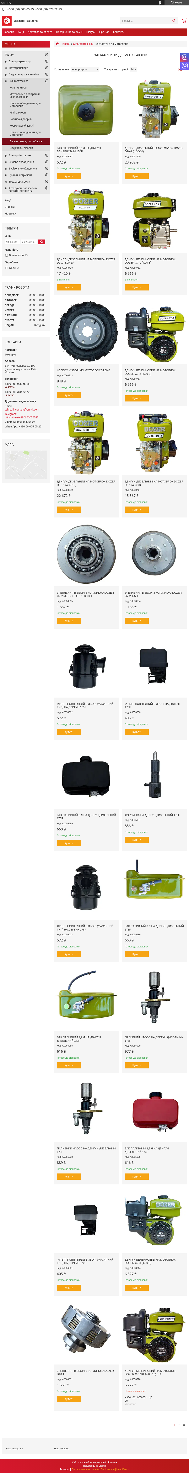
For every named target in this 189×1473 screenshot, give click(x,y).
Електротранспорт (20, 61)
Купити (69, 176)
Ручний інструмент (20, 175)
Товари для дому (19, 181)
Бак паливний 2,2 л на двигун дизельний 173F (79, 1039)
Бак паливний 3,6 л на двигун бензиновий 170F (79, 150)
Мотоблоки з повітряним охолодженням (25, 95)
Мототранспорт (18, 67)
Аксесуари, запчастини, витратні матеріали (23, 189)
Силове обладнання (21, 162)
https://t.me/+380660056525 (22, 417)
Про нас (104, 31)
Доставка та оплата (40, 31)
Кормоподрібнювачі (22, 125)
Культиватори (18, 87)
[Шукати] (174, 20)
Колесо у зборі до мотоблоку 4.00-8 (83, 370)
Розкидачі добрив (21, 119)
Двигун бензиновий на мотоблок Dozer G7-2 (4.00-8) (150, 372)
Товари (65, 43)
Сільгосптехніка (83, 43)
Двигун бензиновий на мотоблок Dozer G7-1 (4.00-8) (150, 261)
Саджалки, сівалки (21, 147)
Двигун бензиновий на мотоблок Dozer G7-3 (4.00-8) (150, 1261)
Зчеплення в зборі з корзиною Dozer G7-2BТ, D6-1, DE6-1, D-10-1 (85, 594)
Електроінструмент (21, 155)
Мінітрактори (18, 112)
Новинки (10, 213)
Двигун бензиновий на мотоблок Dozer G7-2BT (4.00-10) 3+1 (150, 1372)
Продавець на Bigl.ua (94, 1466)
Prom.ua (112, 1462)
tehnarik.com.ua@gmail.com (22, 409)
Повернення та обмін (69, 31)
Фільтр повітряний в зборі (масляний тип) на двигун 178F (85, 928)
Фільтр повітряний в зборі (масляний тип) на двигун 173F (85, 705)
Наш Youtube (61, 1448)
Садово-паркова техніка (24, 74)
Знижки (10, 206)
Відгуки (90, 31)
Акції (21, 31)
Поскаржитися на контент (85, 1469)
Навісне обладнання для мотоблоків (25, 105)
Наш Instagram (14, 1448)
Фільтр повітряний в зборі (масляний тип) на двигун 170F (85, 1261)
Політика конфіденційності (115, 1469)
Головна (9, 31)
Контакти (118, 31)
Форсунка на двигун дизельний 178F (152, 815)
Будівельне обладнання (23, 168)
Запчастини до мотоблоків (26, 141)
